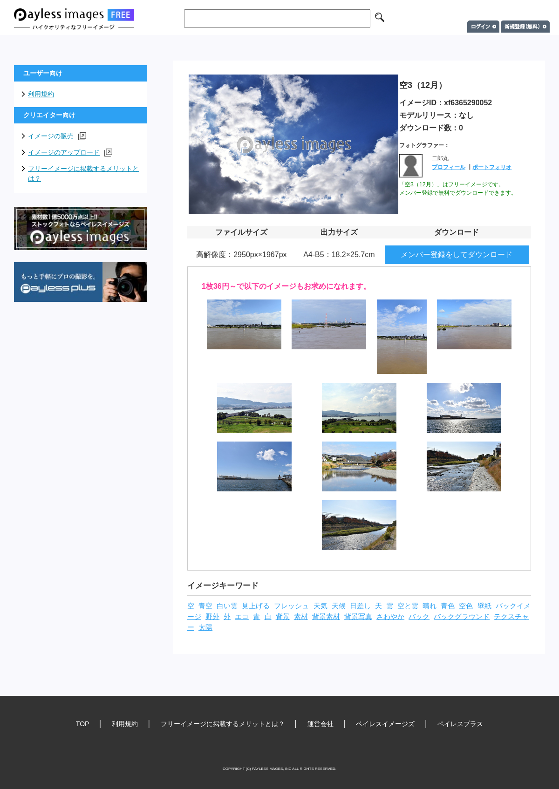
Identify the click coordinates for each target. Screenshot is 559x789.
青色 (448, 606)
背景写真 (358, 616)
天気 (320, 606)
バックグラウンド (462, 616)
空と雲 (407, 606)
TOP (82, 724)
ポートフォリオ (491, 167)
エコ (242, 616)
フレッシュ (291, 606)
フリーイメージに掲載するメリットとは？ (83, 173)
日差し (360, 606)
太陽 (205, 627)
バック (419, 616)
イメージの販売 (57, 136)
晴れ (429, 606)
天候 (339, 606)
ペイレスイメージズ (385, 724)
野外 (212, 616)
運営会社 (320, 724)
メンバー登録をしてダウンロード (456, 254)
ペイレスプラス (460, 724)
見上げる (256, 606)
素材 (301, 616)
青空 (205, 606)
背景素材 (326, 616)
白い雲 (227, 606)
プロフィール (448, 167)
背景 (283, 616)
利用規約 (41, 94)
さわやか (390, 616)
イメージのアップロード (70, 152)
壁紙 (484, 606)
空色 (466, 606)
